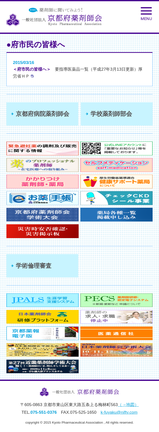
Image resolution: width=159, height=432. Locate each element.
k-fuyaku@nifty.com (119, 412)
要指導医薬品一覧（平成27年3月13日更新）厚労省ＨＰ (77, 72)
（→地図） (128, 404)
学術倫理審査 (33, 265)
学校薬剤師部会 (111, 113)
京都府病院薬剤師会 (42, 113)
